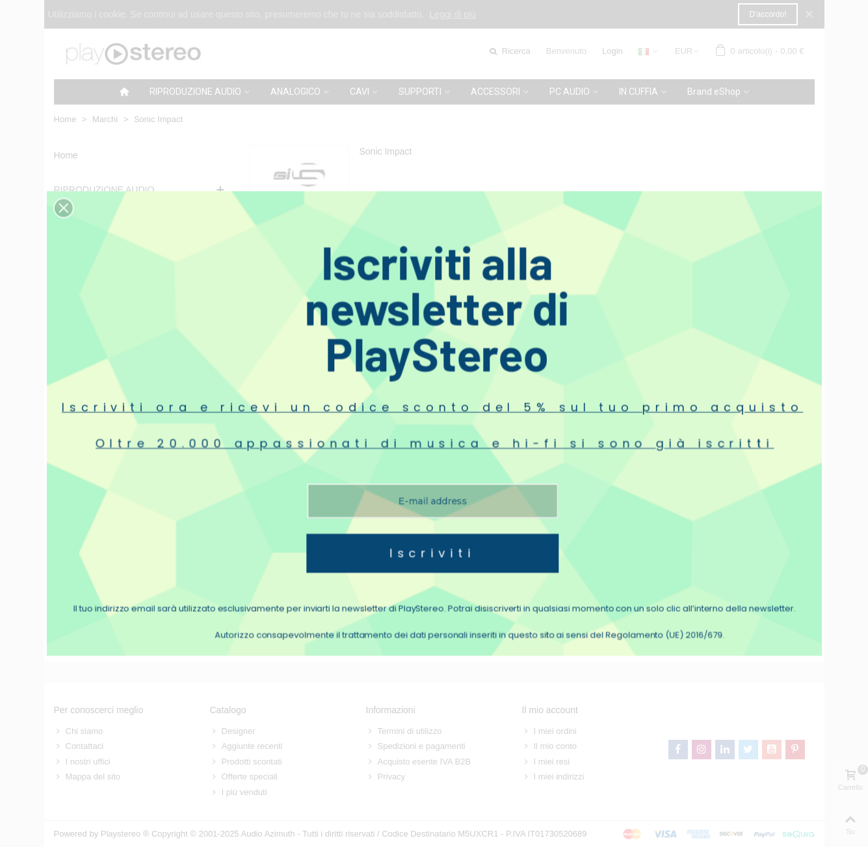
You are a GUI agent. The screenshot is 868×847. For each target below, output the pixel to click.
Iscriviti (432, 501)
